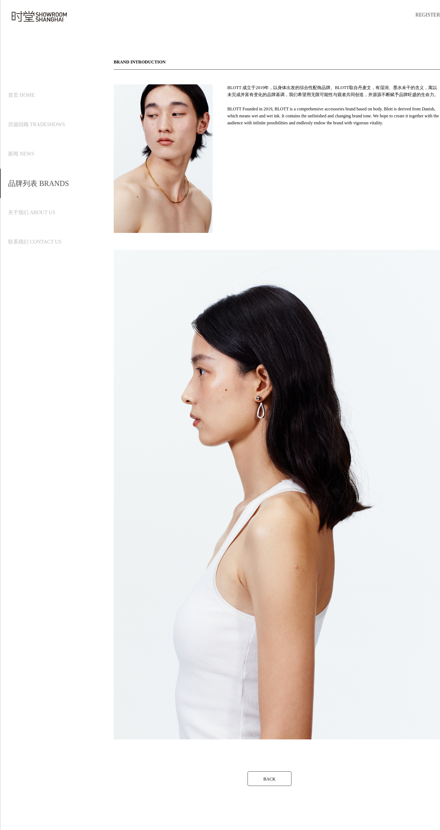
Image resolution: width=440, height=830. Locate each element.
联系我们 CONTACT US (35, 242)
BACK (269, 779)
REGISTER (427, 15)
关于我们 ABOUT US (31, 212)
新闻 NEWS (21, 154)
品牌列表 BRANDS (38, 183)
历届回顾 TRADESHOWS (36, 124)
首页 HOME (21, 95)
